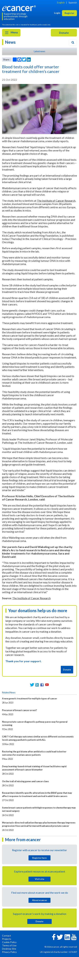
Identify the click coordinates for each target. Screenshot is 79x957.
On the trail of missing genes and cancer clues (25, 781)
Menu (11, 33)
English (61, 2)
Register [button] (69, 13)
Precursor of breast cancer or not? (19, 710)
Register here (39, 857)
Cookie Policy (9, 942)
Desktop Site (9, 948)
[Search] (73, 42)
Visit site (39, 879)
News (10, 42)
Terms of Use (9, 945)
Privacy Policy (9, 951)
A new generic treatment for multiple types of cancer (29, 698)
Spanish (73, 2)
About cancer (39, 900)
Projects (6, 938)
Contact (6, 935)
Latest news (39, 51)
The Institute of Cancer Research (56, 200)
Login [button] (57, 12)
